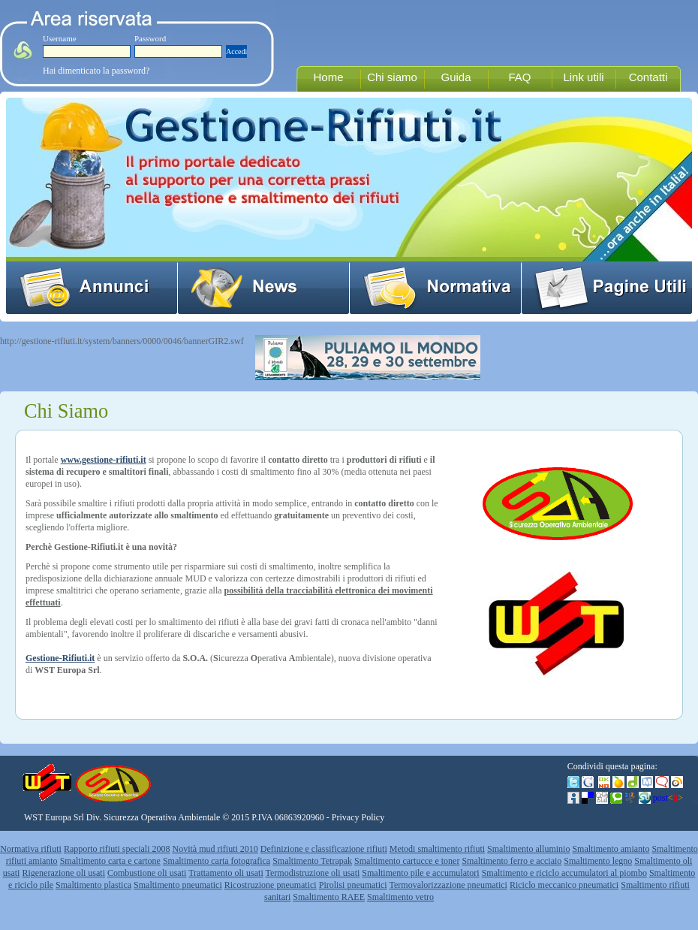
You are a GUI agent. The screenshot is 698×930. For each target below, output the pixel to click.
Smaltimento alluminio (528, 849)
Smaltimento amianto (610, 849)
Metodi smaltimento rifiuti (437, 849)
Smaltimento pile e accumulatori (420, 873)
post (668, 798)
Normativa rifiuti (31, 849)
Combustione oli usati (146, 873)
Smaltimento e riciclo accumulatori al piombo (564, 873)
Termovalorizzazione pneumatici (448, 885)
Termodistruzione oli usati (313, 873)
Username (60, 38)
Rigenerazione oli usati (63, 873)
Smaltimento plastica (93, 885)
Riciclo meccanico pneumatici (564, 885)
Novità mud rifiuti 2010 (215, 849)
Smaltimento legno (598, 861)
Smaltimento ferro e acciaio (511, 861)
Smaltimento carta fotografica (216, 861)
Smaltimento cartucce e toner (406, 861)
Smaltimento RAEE (329, 897)
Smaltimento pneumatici (178, 885)
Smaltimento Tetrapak (312, 861)
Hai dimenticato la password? (96, 70)
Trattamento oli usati (225, 873)
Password (150, 38)
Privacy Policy (358, 817)
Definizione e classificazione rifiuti (323, 849)
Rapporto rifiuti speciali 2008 (117, 849)
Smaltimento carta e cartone (110, 861)
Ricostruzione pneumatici (270, 885)
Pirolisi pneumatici (353, 885)
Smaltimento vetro (400, 897)
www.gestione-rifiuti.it (103, 459)
